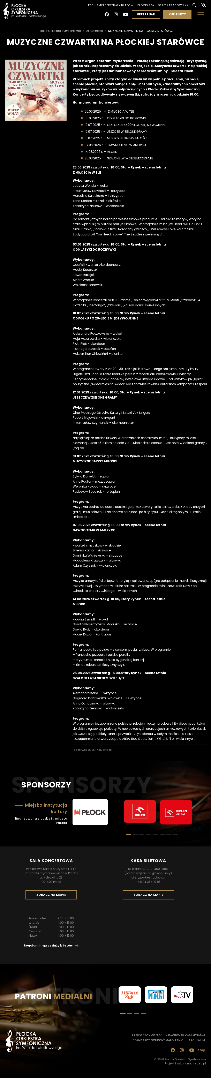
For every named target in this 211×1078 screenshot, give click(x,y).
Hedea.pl (199, 1063)
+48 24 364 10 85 (148, 882)
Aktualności (104, 750)
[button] (129, 1013)
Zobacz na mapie (52, 895)
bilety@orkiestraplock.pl (148, 877)
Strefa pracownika (173, 5)
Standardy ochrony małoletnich (159, 1040)
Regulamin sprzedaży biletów (110, 5)
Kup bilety (179, 15)
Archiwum (196, 1040)
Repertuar (146, 14)
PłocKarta (145, 5)
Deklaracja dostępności (185, 1035)
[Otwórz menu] (200, 14)
